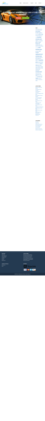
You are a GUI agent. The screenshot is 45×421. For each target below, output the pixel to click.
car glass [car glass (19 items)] (39, 34)
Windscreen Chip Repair (39, 128)
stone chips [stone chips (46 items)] (40, 66)
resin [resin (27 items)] (36, 60)
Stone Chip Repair (38, 126)
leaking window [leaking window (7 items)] (41, 46)
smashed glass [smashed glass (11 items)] (40, 62)
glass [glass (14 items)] (42, 40)
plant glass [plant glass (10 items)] (37, 51)
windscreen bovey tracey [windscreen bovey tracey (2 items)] (38, 73)
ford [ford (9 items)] (40, 40)
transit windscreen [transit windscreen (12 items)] (39, 68)
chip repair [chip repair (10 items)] (37, 35)
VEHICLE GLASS (26, 3)
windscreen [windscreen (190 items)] (39, 72)
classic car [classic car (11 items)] (40, 35)
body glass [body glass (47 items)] (38, 31)
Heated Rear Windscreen (39, 124)
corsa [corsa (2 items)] (36, 37)
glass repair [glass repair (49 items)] (38, 42)
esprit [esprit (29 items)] (37, 40)
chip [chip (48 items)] (42, 34)
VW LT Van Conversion (39, 97)
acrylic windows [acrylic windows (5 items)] (38, 29)
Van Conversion (38, 127)
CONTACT (40, 3)
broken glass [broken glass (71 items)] (39, 32)
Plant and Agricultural (38, 125)
